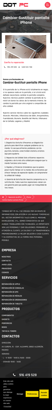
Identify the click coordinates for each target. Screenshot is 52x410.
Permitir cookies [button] (44, 394)
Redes (4, 327)
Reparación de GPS (10, 292)
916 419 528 (12, 67)
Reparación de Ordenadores (14, 299)
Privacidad (7, 268)
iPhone (28, 197)
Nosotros (6, 256)
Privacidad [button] (7, 406)
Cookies (5, 272)
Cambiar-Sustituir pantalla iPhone (12, 200)
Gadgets (5, 319)
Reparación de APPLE (15, 197)
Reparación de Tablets (12, 303)
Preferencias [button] (32, 394)
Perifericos (7, 323)
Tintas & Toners (9, 331)
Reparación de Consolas (13, 288)
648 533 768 (27, 67)
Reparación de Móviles (12, 296)
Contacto (6, 260)
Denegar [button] (20, 394)
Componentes (8, 315)
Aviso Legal (7, 264)
